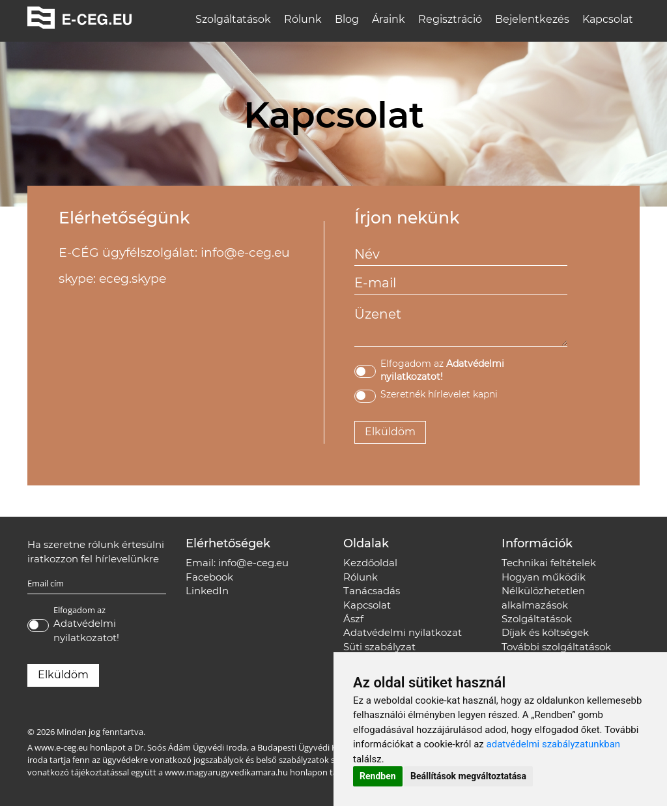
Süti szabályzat (379, 646)
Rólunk (303, 19)
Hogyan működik (544, 577)
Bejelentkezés (532, 19)
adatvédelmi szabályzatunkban (554, 744)
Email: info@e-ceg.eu (237, 562)
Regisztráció (450, 19)
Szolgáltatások (233, 19)
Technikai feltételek (549, 562)
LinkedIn (207, 590)
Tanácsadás (371, 590)
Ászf (353, 618)
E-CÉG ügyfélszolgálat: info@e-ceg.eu (174, 252)
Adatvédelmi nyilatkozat (402, 632)
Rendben (378, 776)
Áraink (388, 19)
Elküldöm (390, 431)
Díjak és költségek (545, 632)
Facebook (209, 577)
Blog (347, 19)
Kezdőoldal (370, 562)
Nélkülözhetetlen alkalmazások (543, 597)
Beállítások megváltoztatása (468, 776)
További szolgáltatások (556, 646)
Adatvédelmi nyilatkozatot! (86, 630)
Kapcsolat (607, 19)
